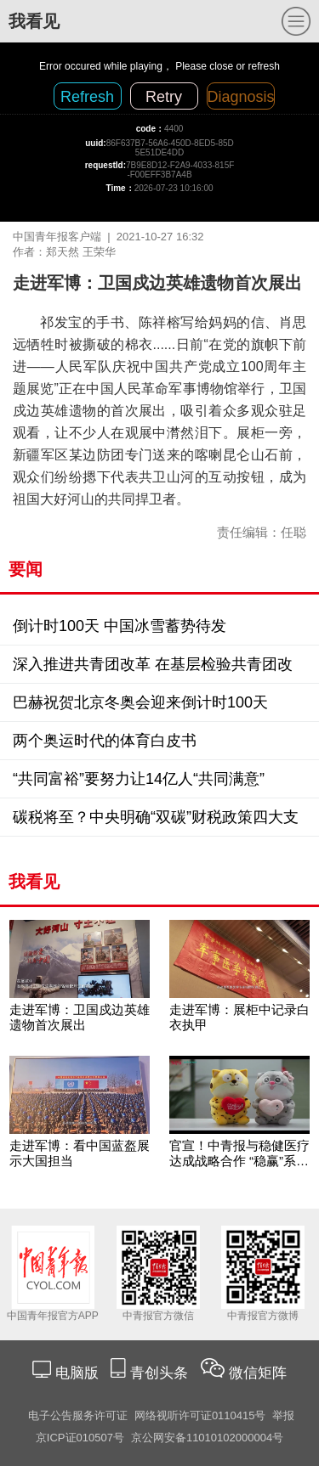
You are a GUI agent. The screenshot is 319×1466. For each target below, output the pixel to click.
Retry (163, 96)
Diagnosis (241, 96)
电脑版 (76, 1373)
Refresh (87, 96)
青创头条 (161, 1373)
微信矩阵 (258, 1373)
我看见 (34, 21)
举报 (283, 1415)
